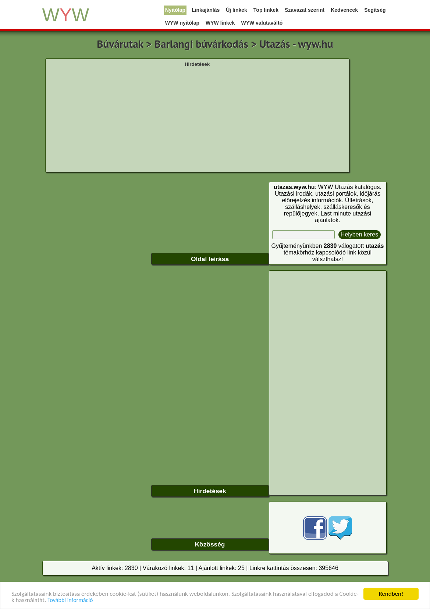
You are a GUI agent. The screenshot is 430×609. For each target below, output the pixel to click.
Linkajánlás (206, 10)
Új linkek (236, 10)
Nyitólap (175, 10)
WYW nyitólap (182, 23)
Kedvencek (344, 10)
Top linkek (265, 10)
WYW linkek (220, 23)
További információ (70, 600)
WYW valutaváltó (261, 23)
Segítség (374, 10)
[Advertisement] (197, 118)
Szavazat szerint (304, 10)
